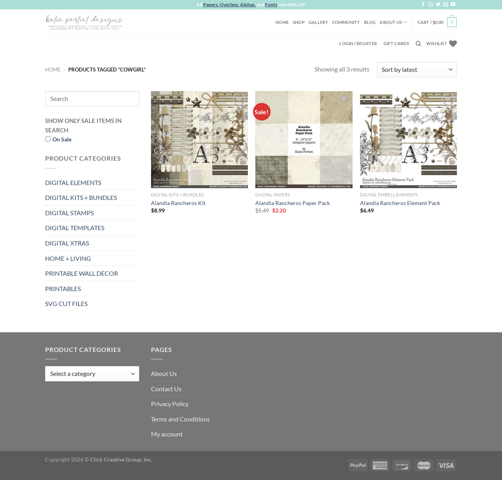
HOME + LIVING (68, 258)
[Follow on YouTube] (453, 4)
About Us (393, 22)
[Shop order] (417, 69)
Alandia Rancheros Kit (178, 203)
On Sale (62, 139)
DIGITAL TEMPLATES (74, 227)
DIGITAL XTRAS (67, 243)
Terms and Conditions (180, 419)
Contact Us (166, 388)
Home (282, 22)
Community (346, 22)
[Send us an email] (445, 4)
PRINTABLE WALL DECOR (81, 273)
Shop (299, 22)
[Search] (418, 44)
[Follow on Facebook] (423, 4)
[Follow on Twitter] (438, 4)
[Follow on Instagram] (430, 4)
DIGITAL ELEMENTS (73, 182)
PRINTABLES (63, 288)
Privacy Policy (170, 403)
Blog (370, 22)
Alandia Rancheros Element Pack (400, 203)
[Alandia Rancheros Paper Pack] (303, 139)
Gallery (318, 22)
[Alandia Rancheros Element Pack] (408, 139)
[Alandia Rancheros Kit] (199, 139)
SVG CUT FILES (66, 303)
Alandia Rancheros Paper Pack (292, 203)
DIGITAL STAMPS (69, 212)
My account (167, 434)
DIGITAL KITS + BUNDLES (81, 197)
